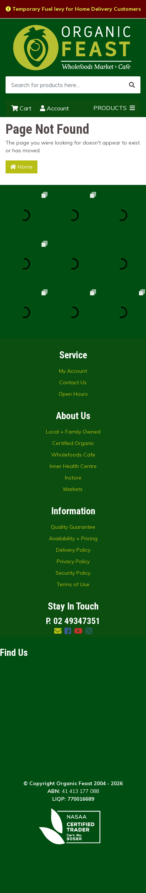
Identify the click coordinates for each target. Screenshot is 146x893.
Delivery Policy (73, 550)
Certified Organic (73, 443)
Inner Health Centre (73, 466)
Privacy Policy (73, 561)
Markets (73, 489)
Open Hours (73, 394)
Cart (21, 108)
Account (54, 108)
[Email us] (58, 630)
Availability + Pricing (73, 538)
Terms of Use (73, 584)
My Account (73, 371)
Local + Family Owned (73, 431)
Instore (73, 477)
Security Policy (73, 573)
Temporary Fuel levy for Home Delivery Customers (73, 9)
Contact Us (73, 382)
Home (21, 166)
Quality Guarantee (73, 527)
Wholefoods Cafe (73, 454)
